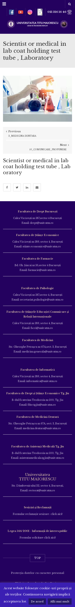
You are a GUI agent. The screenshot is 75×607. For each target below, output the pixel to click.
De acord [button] (37, 601)
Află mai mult (59, 601)
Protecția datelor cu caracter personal (37, 573)
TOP (37, 558)
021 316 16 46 (59, 12)
